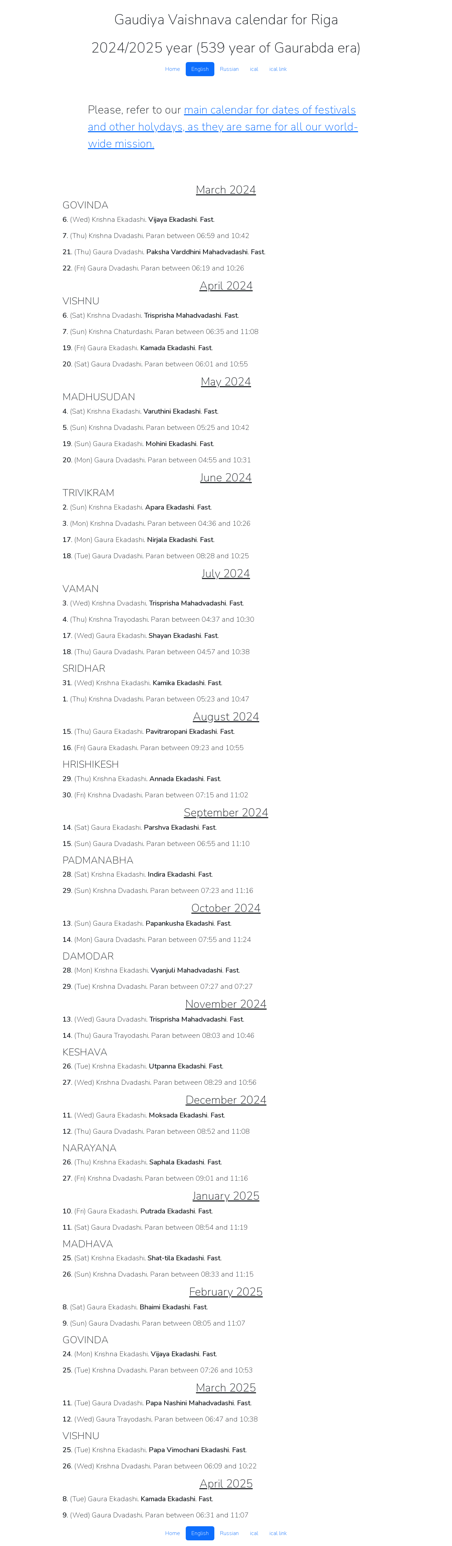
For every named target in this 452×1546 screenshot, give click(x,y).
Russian (229, 69)
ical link (278, 69)
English (200, 69)
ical (254, 69)
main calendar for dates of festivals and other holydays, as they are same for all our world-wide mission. (223, 126)
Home (172, 69)
